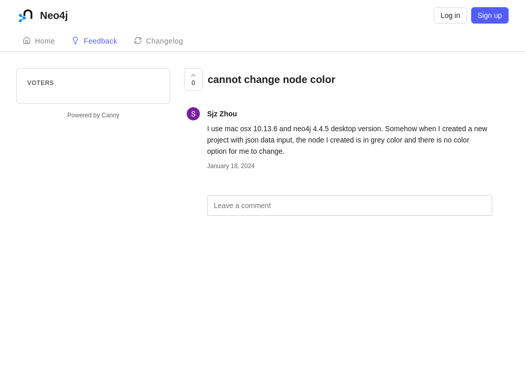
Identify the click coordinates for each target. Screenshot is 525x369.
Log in (450, 15)
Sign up (490, 15)
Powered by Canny (93, 115)
